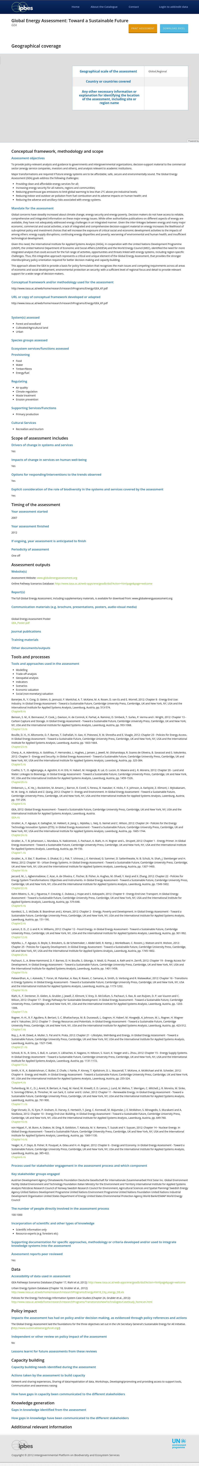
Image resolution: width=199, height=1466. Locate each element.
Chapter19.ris (19, 972)
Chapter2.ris (18, 923)
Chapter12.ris (19, 937)
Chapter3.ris (18, 803)
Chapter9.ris (18, 905)
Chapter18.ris (19, 870)
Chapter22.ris (19, 888)
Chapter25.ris (19, 954)
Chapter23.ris (19, 746)
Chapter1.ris (18, 852)
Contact (134, 6)
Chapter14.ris (19, 1139)
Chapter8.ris (18, 711)
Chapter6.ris (18, 1157)
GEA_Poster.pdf (20, 623)
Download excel (174, 28)
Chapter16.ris (19, 990)
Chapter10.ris (19, 1121)
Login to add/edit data (173, 6)
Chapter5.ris (18, 764)
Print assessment (142, 28)
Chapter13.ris (19, 729)
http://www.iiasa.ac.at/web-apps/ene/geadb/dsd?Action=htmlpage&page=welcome (103, 583)
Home (75, 6)
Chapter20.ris (19, 782)
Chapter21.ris (19, 1047)
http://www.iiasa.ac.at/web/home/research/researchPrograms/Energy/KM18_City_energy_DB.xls (67, 1292)
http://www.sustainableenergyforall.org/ (35, 1328)
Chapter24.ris (19, 835)
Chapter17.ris (19, 1011)
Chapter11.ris (19, 1104)
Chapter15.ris (19, 1064)
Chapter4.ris (18, 1082)
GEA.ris (15, 817)
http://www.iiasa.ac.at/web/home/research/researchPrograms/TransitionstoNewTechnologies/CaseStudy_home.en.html (81, 1302)
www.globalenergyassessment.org (57, 577)
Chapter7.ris (18, 1029)
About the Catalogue (104, 6)
